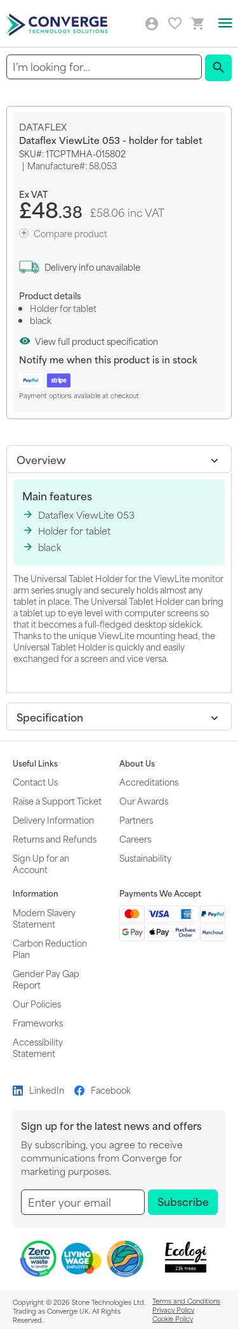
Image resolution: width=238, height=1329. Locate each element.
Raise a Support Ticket (57, 800)
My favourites (175, 23)
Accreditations (148, 781)
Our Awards (143, 800)
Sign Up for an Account (41, 863)
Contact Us (35, 781)
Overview (41, 459)
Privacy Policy (173, 1309)
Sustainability (145, 857)
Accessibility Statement (38, 1047)
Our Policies (37, 1003)
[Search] (218, 68)
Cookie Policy (172, 1318)
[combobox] (104, 67)
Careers (135, 838)
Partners (136, 819)
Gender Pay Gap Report (46, 978)
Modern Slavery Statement (44, 917)
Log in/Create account (151, 24)
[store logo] (58, 23)
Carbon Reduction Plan (50, 948)
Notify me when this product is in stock (108, 359)
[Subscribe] (183, 1202)
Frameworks (38, 1022)
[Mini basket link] (198, 23)
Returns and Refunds (54, 838)
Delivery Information (53, 819)
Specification (50, 716)
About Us (137, 763)
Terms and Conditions (186, 1300)
